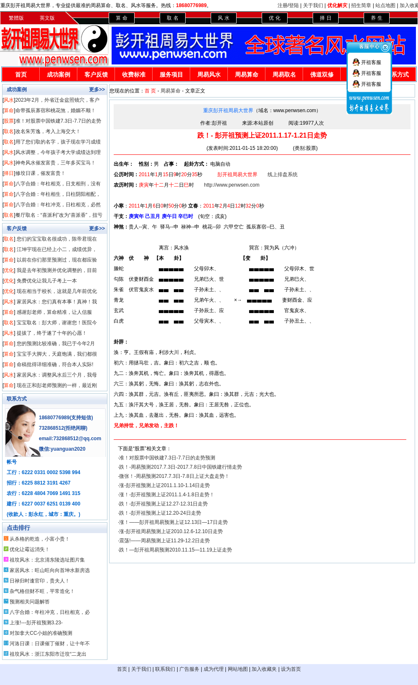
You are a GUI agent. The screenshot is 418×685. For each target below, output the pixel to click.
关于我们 (313, 5)
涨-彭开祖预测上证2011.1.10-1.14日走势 (164, 485)
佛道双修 (322, 74)
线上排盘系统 (283, 174)
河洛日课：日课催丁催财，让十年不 (50, 644)
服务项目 (171, 74)
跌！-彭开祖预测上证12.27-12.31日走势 (163, 504)
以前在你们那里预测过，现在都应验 (57, 260)
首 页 (150, 91)
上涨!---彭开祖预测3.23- (36, 623)
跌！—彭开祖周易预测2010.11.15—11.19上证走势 (175, 550)
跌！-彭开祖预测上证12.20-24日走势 (160, 513)
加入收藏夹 (264, 669)
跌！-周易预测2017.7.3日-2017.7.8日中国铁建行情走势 (180, 467)
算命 (9, 110)
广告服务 (189, 669)
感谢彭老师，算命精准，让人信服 (54, 312)
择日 (9, 173)
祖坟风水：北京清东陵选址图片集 (47, 560)
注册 (283, 5)
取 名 (172, 18)
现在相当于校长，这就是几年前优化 (57, 291)
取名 (9, 131)
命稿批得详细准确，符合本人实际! (55, 364)
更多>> (97, 89)
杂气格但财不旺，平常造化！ (42, 591)
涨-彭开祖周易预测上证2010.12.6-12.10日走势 (170, 531)
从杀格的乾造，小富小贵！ (40, 539)
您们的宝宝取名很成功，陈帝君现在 (57, 239)
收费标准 (133, 74)
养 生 (376, 18)
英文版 (47, 18)
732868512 (51, 428)
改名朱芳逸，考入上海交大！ (48, 131)
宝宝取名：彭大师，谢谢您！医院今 (57, 323)
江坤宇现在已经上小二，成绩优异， (57, 249)
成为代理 (214, 669)
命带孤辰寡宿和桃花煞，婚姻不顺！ (55, 110)
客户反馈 (96, 74)
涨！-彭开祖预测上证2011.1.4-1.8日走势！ (166, 495)
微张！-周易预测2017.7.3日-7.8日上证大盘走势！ (174, 476)
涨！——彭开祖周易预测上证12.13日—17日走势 (173, 522)
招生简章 (361, 5)
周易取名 (284, 74)
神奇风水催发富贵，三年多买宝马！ (55, 163)
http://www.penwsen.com (232, 185)
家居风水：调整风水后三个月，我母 (57, 375)
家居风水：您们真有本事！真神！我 (57, 302)
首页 (21, 74)
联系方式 (17, 399)
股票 (9, 121)
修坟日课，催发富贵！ (40, 173)
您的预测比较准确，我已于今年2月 (56, 343)
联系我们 (165, 669)
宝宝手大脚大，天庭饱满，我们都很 (57, 354)
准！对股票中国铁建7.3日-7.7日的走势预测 (167, 458)
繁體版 (16, 18)
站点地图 (385, 5)
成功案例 (58, 74)
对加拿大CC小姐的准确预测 (41, 633)
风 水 (223, 18)
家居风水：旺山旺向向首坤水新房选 (50, 570)
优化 (9, 270)
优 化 (274, 18)
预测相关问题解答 (30, 602)
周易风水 (209, 74)
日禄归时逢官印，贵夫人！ (40, 581)
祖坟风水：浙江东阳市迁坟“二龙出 (48, 654)
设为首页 (291, 669)
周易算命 (246, 74)
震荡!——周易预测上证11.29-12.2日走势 (164, 541)
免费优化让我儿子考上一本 (47, 281)
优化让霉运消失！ (30, 549)
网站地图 (238, 669)
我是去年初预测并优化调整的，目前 (57, 270)
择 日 (325, 18)
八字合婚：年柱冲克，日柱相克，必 (50, 612)
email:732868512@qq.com (70, 438)
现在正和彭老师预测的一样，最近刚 (57, 385)
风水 (9, 100)
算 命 (121, 18)
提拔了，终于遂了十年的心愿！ (52, 333)
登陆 (294, 5)
